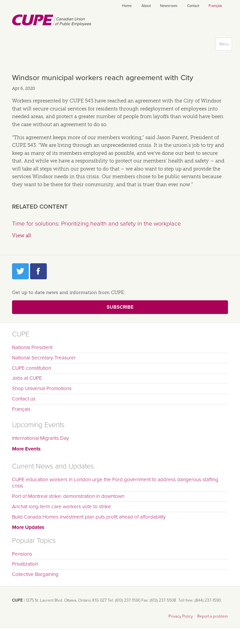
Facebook (38, 271)
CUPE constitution (31, 368)
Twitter (20, 271)
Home (127, 6)
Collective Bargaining (35, 574)
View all (21, 236)
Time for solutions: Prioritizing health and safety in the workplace (96, 223)
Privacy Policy (180, 616)
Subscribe (120, 307)
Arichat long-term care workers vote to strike (61, 507)
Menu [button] (225, 45)
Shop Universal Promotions (42, 388)
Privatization (25, 564)
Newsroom (168, 6)
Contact (193, 6)
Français (215, 6)
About (146, 6)
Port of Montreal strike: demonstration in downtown (68, 496)
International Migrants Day (40, 438)
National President (32, 347)
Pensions (22, 554)
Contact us (23, 399)
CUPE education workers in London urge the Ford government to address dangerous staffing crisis (115, 483)
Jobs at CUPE (27, 378)
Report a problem (212, 616)
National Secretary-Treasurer (44, 358)
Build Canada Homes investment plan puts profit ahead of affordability (88, 517)
